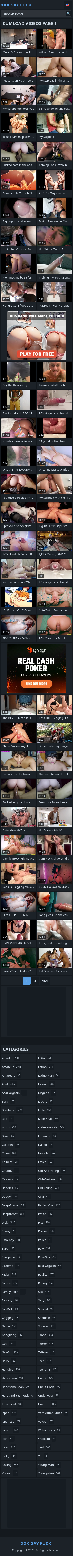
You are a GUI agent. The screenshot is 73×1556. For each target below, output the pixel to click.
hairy (9, 1361)
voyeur (46, 1421)
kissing (10, 1465)
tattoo (46, 1343)
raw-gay (47, 1257)
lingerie (47, 1093)
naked (45, 1145)
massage (48, 1136)
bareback (12, 1110)
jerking (10, 1430)
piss (44, 1222)
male (45, 1110)
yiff (43, 1456)
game (9, 1326)
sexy (45, 1300)
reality (46, 1274)
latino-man (49, 1075)
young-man (49, 1465)
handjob (11, 1369)
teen (45, 1361)
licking (46, 1084)
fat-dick (10, 1309)
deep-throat (14, 1205)
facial (9, 1274)
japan (9, 1413)
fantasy (11, 1300)
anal (9, 1084)
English (68, 5)
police (45, 1240)
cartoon (11, 1145)
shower (47, 1326)
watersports (49, 1430)
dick (9, 1222)
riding (46, 1283)
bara (8, 1101)
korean (10, 1473)
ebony (9, 1231)
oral (44, 1196)
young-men (49, 1473)
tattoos (46, 1352)
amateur (12, 1067)
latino (46, 1067)
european (12, 1257)
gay (9, 1343)
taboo (46, 1335)
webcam (47, 1439)
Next (45, 980)
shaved (46, 1309)
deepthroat (13, 1214)
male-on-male (51, 1127)
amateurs (11, 1075)
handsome (13, 1378)
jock (8, 1439)
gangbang (12, 1335)
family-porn (14, 1292)
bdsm (9, 1127)
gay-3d (10, 1352)
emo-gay (11, 1240)
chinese (10, 1162)
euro (8, 1248)
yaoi (44, 1447)
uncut (46, 1378)
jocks (9, 1447)
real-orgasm (50, 1266)
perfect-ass (49, 1205)
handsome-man (16, 1387)
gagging (10, 1318)
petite (45, 1214)
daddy (10, 1196)
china (9, 1153)
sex (45, 1292)
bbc (8, 1119)
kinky (9, 1456)
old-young (49, 1188)
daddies (10, 1188)
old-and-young (52, 1170)
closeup (10, 1179)
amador (11, 1058)
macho (45, 1101)
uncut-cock (49, 1387)
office (46, 1162)
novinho (47, 1153)
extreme (11, 1266)
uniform (47, 1404)
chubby (10, 1170)
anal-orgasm (14, 1093)
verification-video (53, 1413)
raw (44, 1248)
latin (45, 1058)
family (10, 1283)
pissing (46, 1231)
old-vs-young (50, 1179)
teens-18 (48, 1369)
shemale (47, 1318)
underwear (49, 1395)
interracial (12, 1404)
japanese (11, 1421)
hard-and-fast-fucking (17, 1396)
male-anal (48, 1119)
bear (8, 1136)
